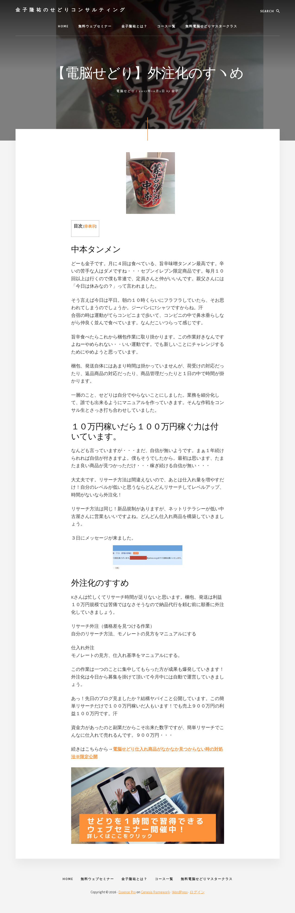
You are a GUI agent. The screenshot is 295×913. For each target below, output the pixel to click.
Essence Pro (127, 897)
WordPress (180, 897)
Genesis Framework (155, 897)
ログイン (197, 897)
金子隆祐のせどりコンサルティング (71, 10)
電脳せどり (125, 91)
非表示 (90, 226)
